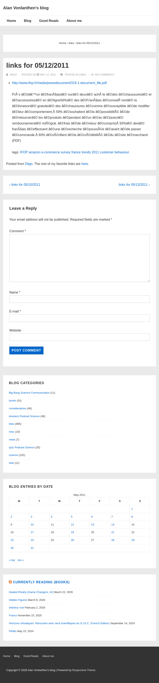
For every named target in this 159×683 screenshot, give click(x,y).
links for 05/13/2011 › (134, 184)
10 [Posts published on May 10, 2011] (32, 524)
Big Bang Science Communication (29, 392)
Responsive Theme (83, 670)
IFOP (24, 152)
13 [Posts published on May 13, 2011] (92, 524)
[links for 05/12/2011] (48, 74)
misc (11, 431)
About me (74, 20)
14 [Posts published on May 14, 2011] (112, 524)
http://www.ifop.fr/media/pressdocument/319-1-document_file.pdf (59, 83)
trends (86, 152)
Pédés (13, 631)
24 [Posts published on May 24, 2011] (32, 540)
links (82, 74)
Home (11, 20)
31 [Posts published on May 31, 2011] (32, 547)
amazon (35, 152)
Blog (27, 20)
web (11, 462)
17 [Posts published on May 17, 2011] (32, 532)
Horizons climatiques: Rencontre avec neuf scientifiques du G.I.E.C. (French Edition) (59, 623)
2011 (95, 152)
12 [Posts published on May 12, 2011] (72, 524)
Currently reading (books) (41, 582)
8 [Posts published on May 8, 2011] (132, 516)
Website (15, 330)
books (12, 400)
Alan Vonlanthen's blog (26, 8)
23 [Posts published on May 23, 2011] (12, 540)
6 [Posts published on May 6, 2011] (92, 516)
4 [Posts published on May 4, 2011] (51, 516)
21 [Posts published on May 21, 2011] (112, 532)
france (76, 152)
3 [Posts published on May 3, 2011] (31, 516)
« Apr (12, 560)
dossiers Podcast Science (24, 416)
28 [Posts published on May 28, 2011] (112, 540)
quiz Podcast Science (22, 447)
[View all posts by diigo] (12, 74)
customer (107, 152)
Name (13, 292)
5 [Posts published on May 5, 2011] (71, 516)
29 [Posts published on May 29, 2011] (132, 540)
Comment (17, 231)
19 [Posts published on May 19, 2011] (72, 532)
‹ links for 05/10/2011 (24, 184)
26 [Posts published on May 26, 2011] (72, 540)
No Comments (104, 74)
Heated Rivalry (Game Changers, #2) (31, 592)
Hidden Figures (18, 599)
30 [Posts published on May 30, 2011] (12, 547)
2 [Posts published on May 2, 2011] (11, 516)
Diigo (29, 164)
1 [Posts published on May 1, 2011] (132, 508)
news (12, 439)
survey (65, 152)
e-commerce (50, 152)
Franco (13, 615)
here (84, 164)
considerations (17, 408)
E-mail (14, 311)
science (13, 455)
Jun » (20, 560)
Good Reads (49, 20)
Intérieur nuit (16, 607)
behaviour (121, 152)
